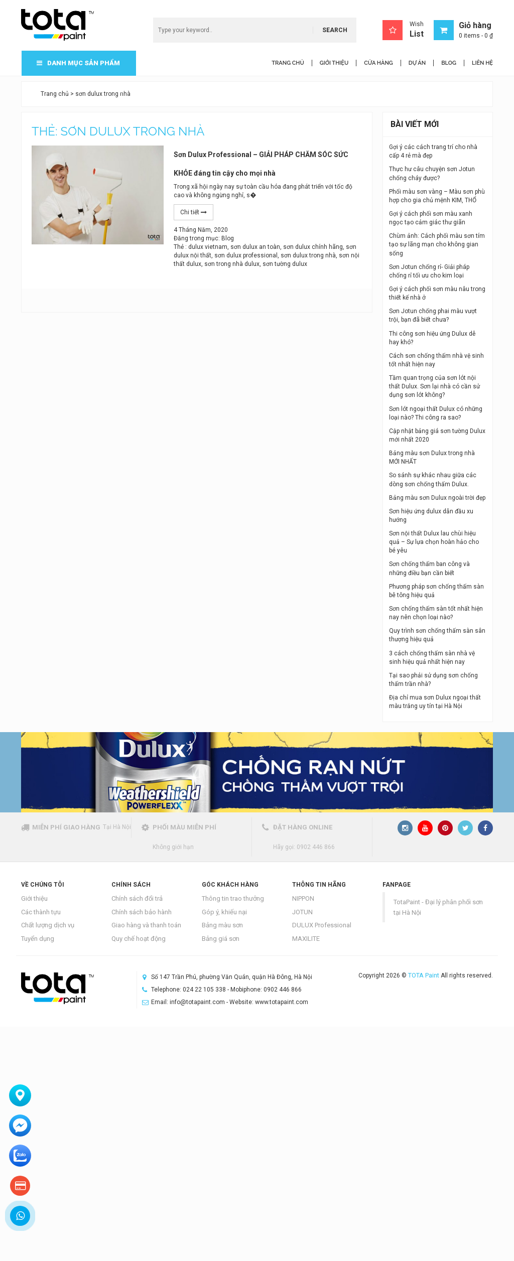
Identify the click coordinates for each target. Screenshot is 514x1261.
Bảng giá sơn (220, 938)
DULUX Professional (321, 925)
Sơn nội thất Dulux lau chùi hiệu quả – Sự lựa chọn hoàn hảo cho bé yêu (434, 542)
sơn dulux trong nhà (308, 255)
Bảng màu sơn (222, 925)
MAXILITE (306, 938)
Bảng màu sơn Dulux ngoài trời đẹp (437, 497)
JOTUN (302, 912)
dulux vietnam (207, 246)
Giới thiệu (34, 898)
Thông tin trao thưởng (233, 898)
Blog (227, 238)
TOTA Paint (423, 975)
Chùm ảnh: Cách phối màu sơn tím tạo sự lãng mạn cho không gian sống (437, 244)
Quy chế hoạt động (138, 938)
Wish (403, 30)
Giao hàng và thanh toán (146, 925)
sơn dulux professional (246, 255)
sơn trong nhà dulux (232, 263)
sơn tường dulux (285, 263)
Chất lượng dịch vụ (47, 925)
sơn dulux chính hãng (313, 246)
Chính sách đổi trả (137, 898)
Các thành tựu (41, 912)
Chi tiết (193, 212)
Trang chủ (55, 93)
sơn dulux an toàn (255, 246)
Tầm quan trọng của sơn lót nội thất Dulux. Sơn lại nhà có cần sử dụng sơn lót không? (434, 386)
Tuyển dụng (37, 938)
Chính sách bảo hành (141, 912)
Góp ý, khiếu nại (224, 912)
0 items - (476, 35)
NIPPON (303, 898)
